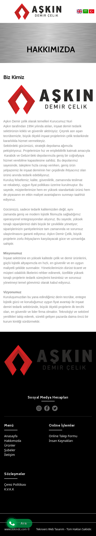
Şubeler (9, 450)
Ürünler (9, 445)
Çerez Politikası (15, 484)
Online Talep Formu (63, 436)
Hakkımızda (12, 441)
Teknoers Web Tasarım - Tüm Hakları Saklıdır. (64, 529)
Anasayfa (10, 436)
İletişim (9, 455)
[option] (48, 100)
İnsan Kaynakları (61, 441)
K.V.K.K (9, 489)
